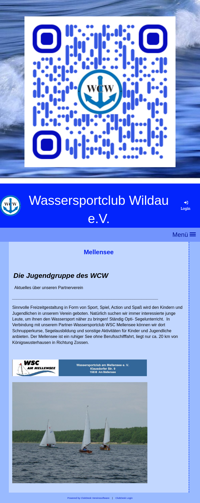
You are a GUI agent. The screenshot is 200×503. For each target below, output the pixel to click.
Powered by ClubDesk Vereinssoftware (88, 498)
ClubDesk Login (124, 498)
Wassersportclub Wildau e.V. (99, 209)
